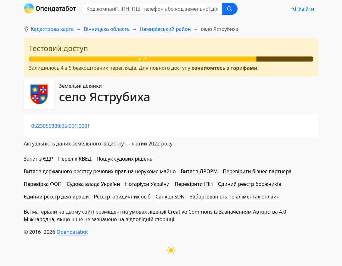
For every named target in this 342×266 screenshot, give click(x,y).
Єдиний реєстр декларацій (56, 196)
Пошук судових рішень (125, 158)
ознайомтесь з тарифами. (225, 67)
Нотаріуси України (147, 183)
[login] (302, 9)
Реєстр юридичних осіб (122, 196)
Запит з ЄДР (38, 158)
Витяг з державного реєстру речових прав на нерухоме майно (100, 171)
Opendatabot (72, 231)
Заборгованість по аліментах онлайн (235, 196)
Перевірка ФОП (43, 183)
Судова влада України (93, 183)
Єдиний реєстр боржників (249, 183)
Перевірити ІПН (194, 183)
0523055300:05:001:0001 (60, 125)
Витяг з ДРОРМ (199, 171)
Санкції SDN (169, 196)
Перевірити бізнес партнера (257, 171)
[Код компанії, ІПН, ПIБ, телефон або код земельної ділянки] (151, 9)
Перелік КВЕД (74, 158)
